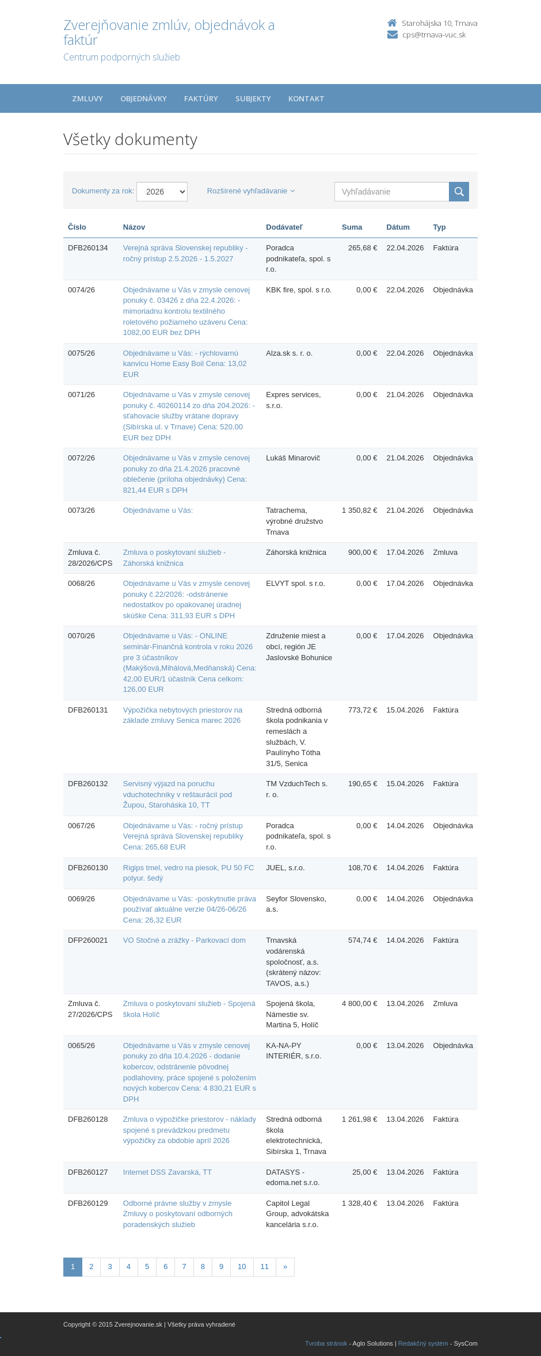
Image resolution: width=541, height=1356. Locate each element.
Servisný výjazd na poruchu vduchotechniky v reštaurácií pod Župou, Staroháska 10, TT (177, 794)
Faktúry (201, 98)
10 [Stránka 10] (242, 1266)
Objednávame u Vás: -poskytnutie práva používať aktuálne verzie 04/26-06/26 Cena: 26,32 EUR (189, 909)
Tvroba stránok (326, 1343)
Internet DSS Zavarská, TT (167, 1172)
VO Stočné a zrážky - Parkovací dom (184, 940)
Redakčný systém (423, 1343)
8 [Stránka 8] (203, 1266)
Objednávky (143, 98)
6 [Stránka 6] (165, 1266)
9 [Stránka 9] (221, 1266)
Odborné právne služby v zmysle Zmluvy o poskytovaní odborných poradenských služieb (178, 1214)
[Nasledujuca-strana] (285, 1267)
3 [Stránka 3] (110, 1266)
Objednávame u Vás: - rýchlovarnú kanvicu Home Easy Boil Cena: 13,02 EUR (185, 364)
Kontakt (306, 98)
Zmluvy (87, 98)
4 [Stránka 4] (129, 1266)
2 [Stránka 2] (91, 1266)
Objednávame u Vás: (158, 510)
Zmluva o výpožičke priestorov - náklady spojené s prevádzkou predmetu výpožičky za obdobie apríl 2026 (189, 1130)
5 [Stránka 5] (147, 1266)
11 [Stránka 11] (265, 1266)
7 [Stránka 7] (184, 1266)
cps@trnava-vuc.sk (434, 34)
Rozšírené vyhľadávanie (251, 190)
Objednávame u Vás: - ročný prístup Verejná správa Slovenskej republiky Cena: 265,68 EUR (183, 836)
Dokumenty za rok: (103, 190)
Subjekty (253, 98)
